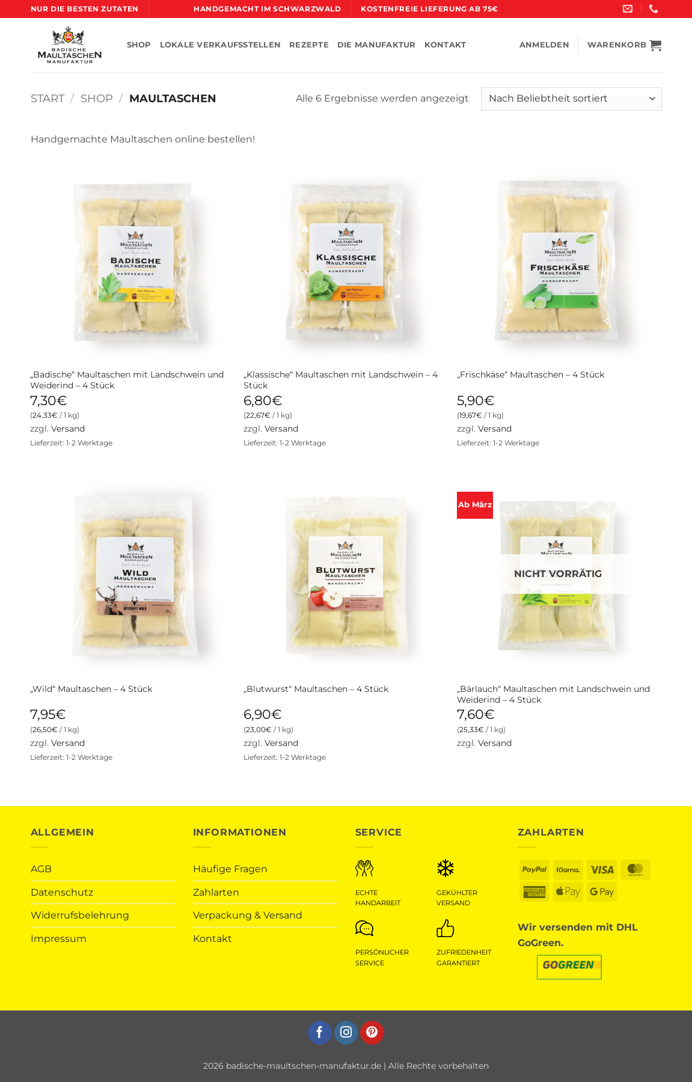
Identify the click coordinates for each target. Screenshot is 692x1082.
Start (47, 98)
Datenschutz (62, 892)
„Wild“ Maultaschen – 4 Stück (91, 688)
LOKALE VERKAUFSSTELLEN (220, 44)
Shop (97, 98)
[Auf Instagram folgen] (346, 1033)
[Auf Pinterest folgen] (372, 1033)
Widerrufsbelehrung (80, 915)
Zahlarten (216, 892)
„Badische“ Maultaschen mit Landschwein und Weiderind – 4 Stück (127, 380)
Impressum (59, 938)
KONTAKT (445, 44)
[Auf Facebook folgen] (320, 1033)
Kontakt (212, 938)
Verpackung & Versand (247, 915)
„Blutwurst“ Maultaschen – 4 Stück (315, 688)
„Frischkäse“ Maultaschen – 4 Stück (530, 374)
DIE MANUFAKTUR (376, 44)
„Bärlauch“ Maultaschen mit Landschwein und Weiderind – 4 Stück (553, 694)
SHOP (139, 44)
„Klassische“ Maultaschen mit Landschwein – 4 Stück (340, 380)
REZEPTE (309, 44)
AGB (41, 869)
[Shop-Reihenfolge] (571, 99)
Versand (68, 428)
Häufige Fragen (230, 869)
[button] (624, 45)
